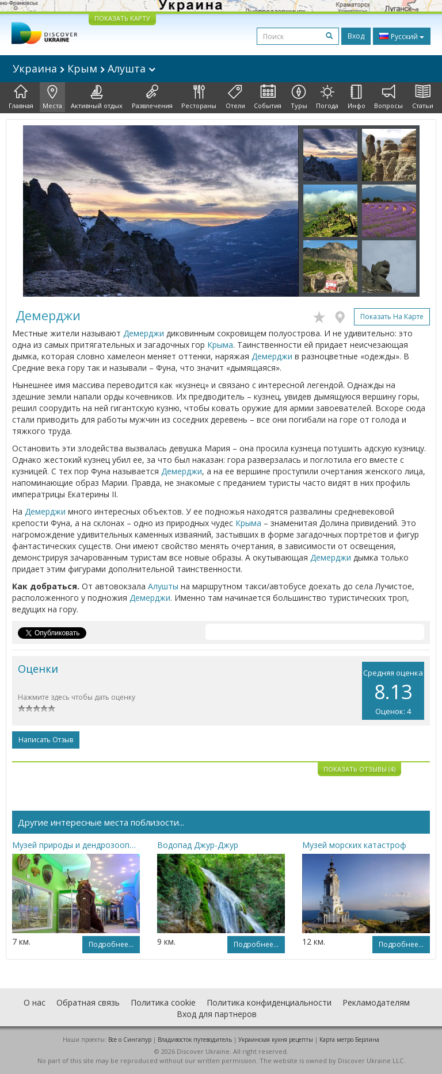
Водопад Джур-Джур (197, 844)
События (267, 97)
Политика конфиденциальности (269, 1002)
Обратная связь (88, 1002)
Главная (21, 97)
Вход (356, 36)
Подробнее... (111, 944)
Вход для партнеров (217, 1013)
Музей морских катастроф (354, 844)
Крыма (220, 344)
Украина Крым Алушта (84, 68)
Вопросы (388, 97)
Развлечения (152, 97)
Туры (299, 97)
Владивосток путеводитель (195, 1039)
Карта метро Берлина (349, 1039)
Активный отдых (97, 97)
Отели (235, 97)
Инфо (356, 97)
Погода (327, 97)
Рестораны (198, 97)
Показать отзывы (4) (359, 769)
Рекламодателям (376, 1002)
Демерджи (143, 333)
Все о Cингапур (129, 1039)
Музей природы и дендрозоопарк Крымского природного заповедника (76, 844)
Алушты (163, 586)
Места (52, 97)
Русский (401, 36)
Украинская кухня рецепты (275, 1039)
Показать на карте (392, 316)
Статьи (422, 97)
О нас (34, 1002)
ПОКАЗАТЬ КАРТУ (122, 18)
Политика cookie (163, 1002)
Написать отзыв (45, 740)
